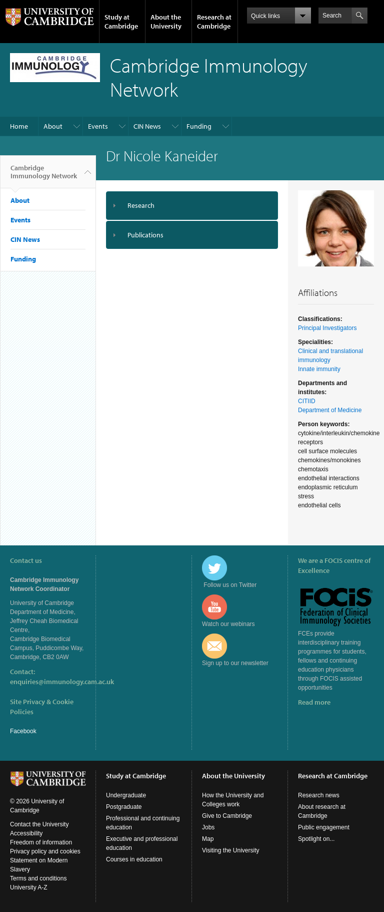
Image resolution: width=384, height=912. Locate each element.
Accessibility (26, 833)
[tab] (192, 205)
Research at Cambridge (214, 22)
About (53, 126)
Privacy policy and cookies (45, 851)
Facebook (23, 731)
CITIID (307, 401)
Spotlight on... (316, 838)
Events (98, 126)
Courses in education (134, 859)
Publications (146, 234)
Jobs (208, 827)
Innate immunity (319, 369)
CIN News (147, 126)
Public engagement (324, 827)
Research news (319, 795)
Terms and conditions (38, 878)
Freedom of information (41, 842)
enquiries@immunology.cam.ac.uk (62, 681)
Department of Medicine (330, 410)
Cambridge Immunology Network (43, 175)
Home (19, 126)
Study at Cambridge (121, 22)
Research (141, 205)
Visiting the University (231, 850)
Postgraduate (124, 806)
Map (208, 838)
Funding (199, 126)
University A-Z (29, 887)
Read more (314, 702)
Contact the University (39, 824)
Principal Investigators (327, 328)
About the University (166, 22)
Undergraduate (126, 795)
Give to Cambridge (227, 815)
